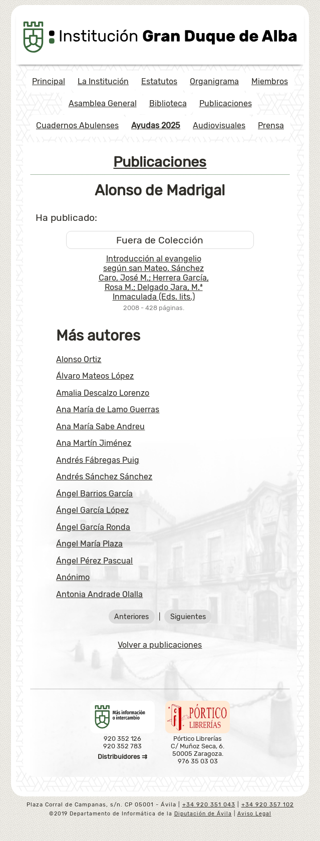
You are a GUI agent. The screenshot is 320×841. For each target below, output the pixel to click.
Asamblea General (103, 103)
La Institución (103, 81)
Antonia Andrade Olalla (99, 594)
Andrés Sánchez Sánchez (104, 476)
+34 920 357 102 (267, 804)
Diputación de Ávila (203, 813)
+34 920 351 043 (208, 804)
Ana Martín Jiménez (93, 443)
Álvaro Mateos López (95, 376)
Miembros (269, 81)
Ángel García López (92, 510)
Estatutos (159, 81)
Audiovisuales (219, 125)
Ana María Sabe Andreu (100, 426)
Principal (48, 81)
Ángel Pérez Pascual (94, 561)
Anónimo (73, 577)
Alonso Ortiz (78, 359)
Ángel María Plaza (89, 543)
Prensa (271, 125)
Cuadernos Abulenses (77, 125)
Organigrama (214, 81)
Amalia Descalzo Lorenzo (102, 393)
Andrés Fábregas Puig (97, 460)
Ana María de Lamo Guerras (107, 409)
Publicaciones (225, 103)
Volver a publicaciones (160, 645)
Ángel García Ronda (93, 527)
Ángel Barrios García (94, 493)
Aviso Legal (254, 813)
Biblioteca (168, 103)
